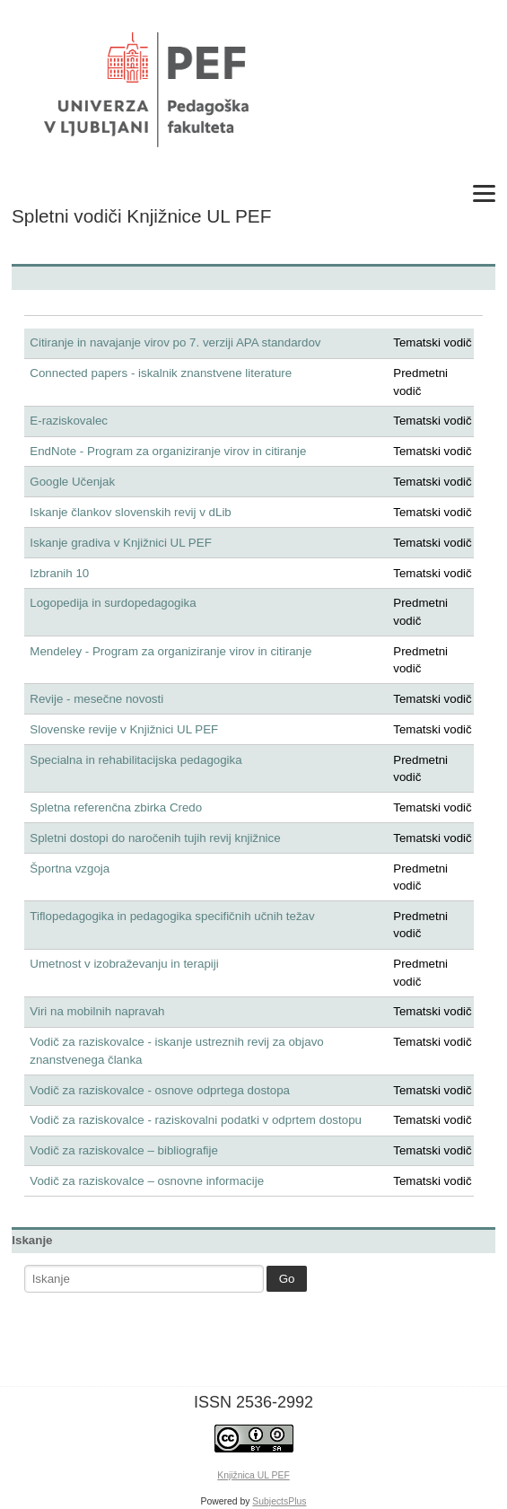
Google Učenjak (72, 481)
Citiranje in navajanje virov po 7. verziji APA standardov (175, 342)
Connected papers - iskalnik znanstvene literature (161, 373)
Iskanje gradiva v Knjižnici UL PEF (120, 542)
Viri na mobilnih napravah (97, 1011)
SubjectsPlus (279, 1501)
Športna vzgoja (69, 868)
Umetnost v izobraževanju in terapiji (124, 963)
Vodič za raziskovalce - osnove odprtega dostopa (160, 1090)
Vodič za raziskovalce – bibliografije (124, 1150)
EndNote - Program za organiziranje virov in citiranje (168, 451)
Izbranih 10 (59, 573)
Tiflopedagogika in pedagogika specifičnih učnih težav (172, 916)
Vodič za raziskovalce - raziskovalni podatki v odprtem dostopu (196, 1120)
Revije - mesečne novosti (96, 699)
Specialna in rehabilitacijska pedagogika (135, 760)
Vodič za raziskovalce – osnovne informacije (147, 1181)
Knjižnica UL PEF (253, 1475)
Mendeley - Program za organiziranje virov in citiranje (170, 651)
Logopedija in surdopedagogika (113, 603)
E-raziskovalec (69, 420)
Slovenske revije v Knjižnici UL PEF (124, 729)
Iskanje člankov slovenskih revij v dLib (130, 512)
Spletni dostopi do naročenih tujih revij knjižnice (155, 838)
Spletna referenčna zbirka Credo (116, 807)
